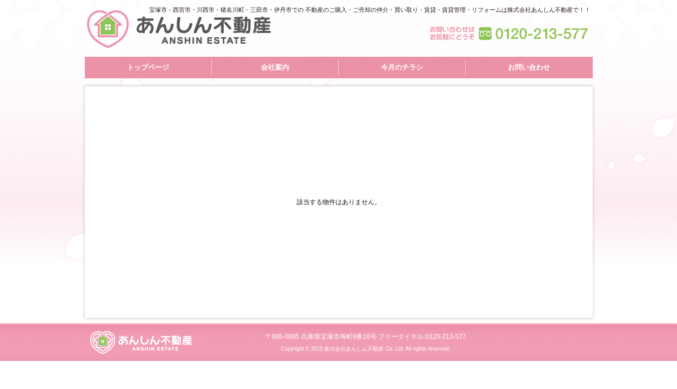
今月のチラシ (402, 67)
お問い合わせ (529, 67)
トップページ (148, 67)
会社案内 (275, 67)
